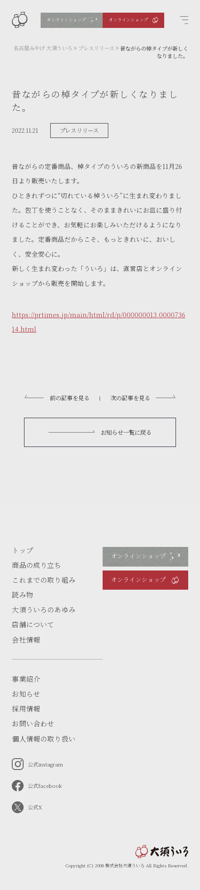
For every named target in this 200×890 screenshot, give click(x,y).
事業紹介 (26, 679)
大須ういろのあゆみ (43, 610)
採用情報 (26, 709)
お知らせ (26, 694)
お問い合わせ (33, 723)
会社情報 (26, 640)
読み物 (22, 595)
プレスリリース (79, 130)
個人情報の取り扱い (43, 739)
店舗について (33, 624)
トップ (22, 550)
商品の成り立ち (36, 565)
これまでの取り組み (43, 580)
